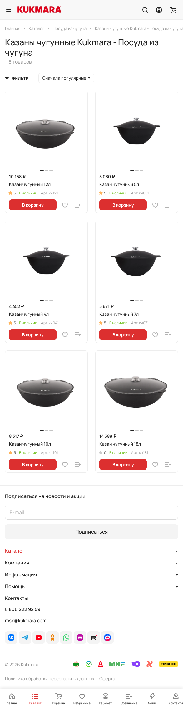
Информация (21, 574)
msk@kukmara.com (26, 620)
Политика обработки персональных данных (49, 678)
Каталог (15, 550)
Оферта (107, 678)
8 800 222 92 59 (22, 609)
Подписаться (91, 531)
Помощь (15, 586)
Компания (17, 562)
